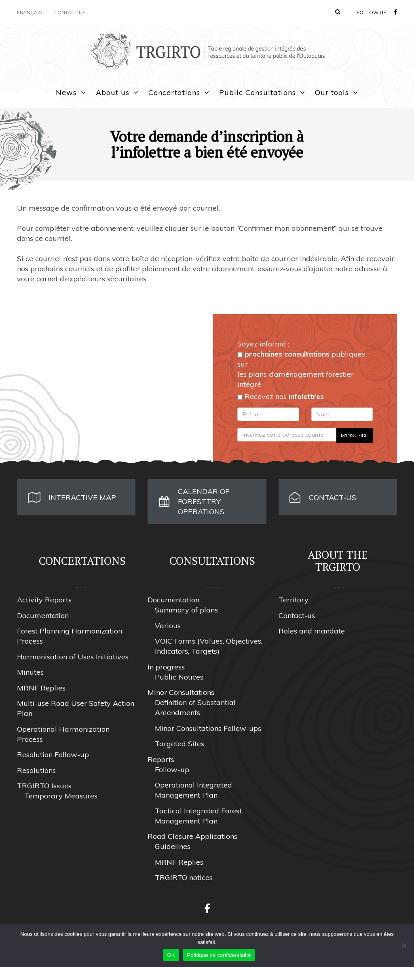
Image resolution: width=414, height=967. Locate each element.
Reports (161, 759)
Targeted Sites (179, 743)
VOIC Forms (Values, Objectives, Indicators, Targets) (208, 646)
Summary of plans (186, 609)
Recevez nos (280, 396)
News (66, 92)
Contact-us (70, 12)
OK (171, 955)
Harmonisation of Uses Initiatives (73, 656)
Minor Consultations (181, 692)
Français (29, 12)
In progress (166, 666)
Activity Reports (44, 599)
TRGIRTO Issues (44, 785)
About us (112, 92)
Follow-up (172, 769)
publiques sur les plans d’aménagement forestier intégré (301, 369)
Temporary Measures (60, 795)
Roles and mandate (312, 631)
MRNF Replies (41, 688)
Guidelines (172, 846)
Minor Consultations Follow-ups (208, 728)
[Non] (404, 946)
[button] (337, 11)
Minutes (30, 672)
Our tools (332, 92)
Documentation (43, 615)
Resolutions (36, 770)
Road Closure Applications (192, 836)
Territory (293, 599)
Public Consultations (257, 92)
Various (168, 625)
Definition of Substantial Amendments (195, 707)
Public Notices (179, 677)
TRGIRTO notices (184, 877)
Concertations (174, 92)
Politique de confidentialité (219, 955)
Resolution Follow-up (53, 754)
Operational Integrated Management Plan (193, 790)
